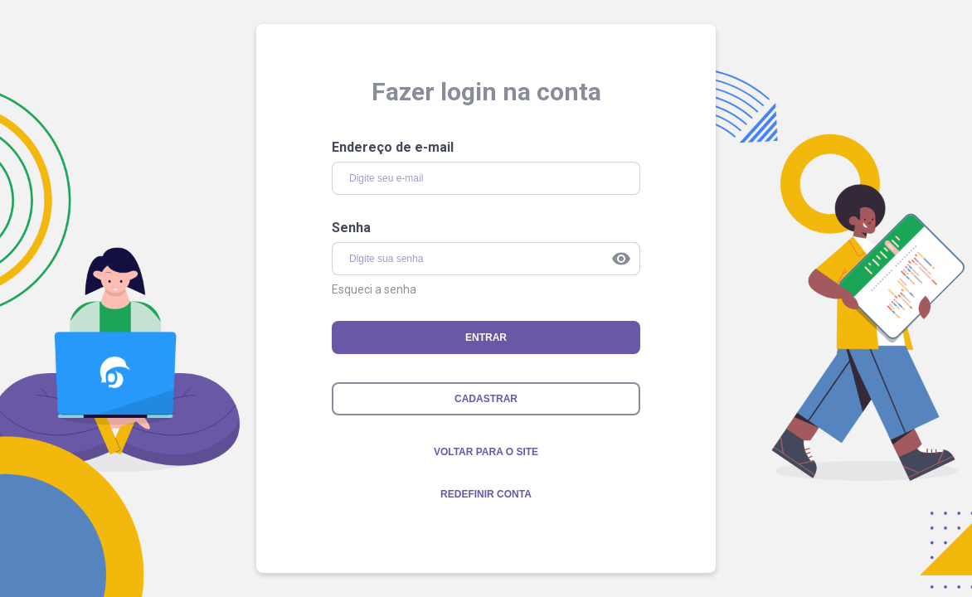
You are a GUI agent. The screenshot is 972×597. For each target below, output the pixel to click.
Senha (351, 227)
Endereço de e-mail (393, 147)
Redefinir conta (486, 494)
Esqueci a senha (374, 289)
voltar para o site (486, 452)
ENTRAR (486, 337)
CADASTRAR (486, 399)
